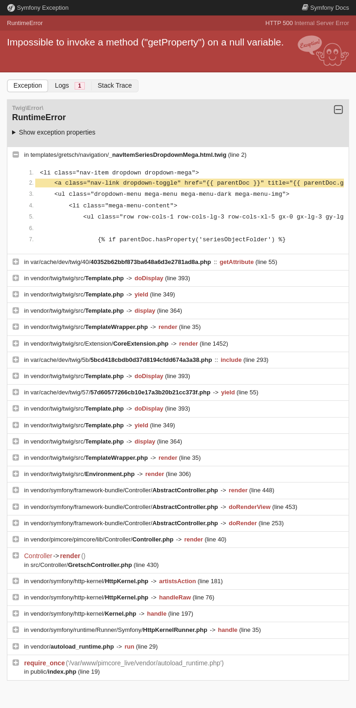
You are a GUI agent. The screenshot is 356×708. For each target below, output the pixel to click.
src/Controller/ (82, 564)
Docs (325, 7)
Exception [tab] (27, 85)
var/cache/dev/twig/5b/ (122, 359)
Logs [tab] (69, 86)
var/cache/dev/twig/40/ (122, 261)
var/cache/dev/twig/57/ (121, 392)
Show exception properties (57, 132)
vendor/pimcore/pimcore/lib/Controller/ (103, 539)
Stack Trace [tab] (115, 85)
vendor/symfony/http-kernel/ (90, 581)
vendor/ (73, 646)
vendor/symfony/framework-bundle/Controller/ (125, 490)
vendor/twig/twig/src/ (78, 278)
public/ (54, 671)
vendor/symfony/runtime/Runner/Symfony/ (120, 629)
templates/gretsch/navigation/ (129, 154)
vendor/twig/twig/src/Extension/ (100, 343)
